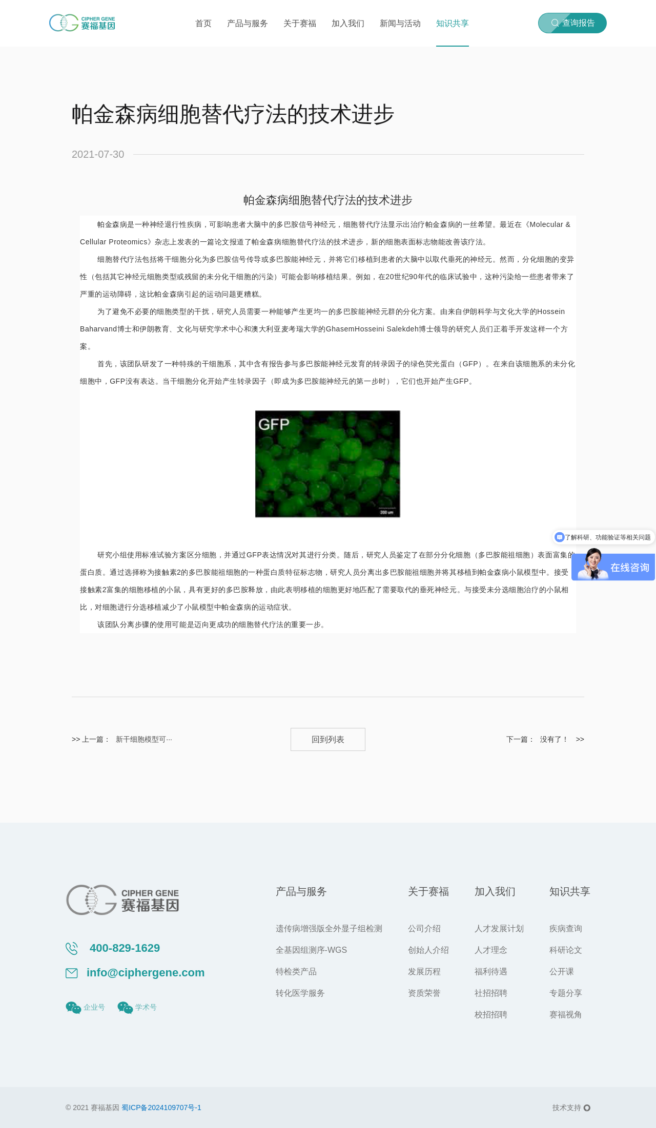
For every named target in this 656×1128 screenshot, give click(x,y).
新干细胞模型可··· (144, 739)
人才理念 (491, 950)
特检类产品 (296, 971)
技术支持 (571, 1107)
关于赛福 (299, 23)
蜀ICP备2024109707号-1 (161, 1107)
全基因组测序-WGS (311, 950)
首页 (203, 23)
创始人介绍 (428, 950)
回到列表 (328, 739)
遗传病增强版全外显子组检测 (329, 928)
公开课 (561, 971)
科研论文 (565, 950)
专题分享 (565, 993)
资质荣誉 (424, 993)
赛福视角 (565, 1014)
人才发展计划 (499, 928)
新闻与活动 (400, 23)
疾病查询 (565, 928)
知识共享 (452, 23)
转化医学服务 (300, 993)
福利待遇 (491, 971)
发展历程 (424, 971)
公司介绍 (424, 928)
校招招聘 (491, 1014)
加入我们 (348, 23)
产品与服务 (247, 23)
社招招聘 (491, 993)
